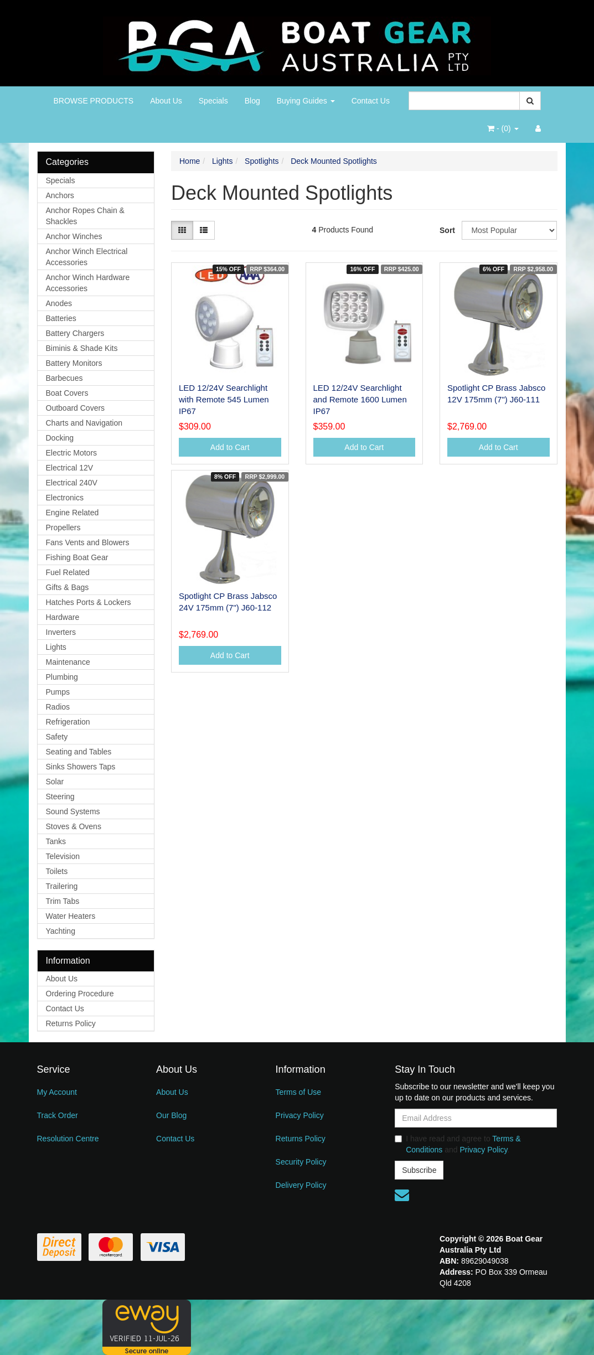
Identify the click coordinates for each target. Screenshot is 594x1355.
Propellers (63, 527)
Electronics (65, 497)
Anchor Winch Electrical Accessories (87, 257)
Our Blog (171, 1115)
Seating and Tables (79, 751)
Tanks (56, 841)
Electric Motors (71, 452)
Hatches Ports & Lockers (88, 602)
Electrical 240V (71, 482)
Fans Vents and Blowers (88, 542)
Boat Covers (67, 393)
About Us (166, 100)
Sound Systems (73, 811)
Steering (60, 796)
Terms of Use (298, 1092)
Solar (55, 781)
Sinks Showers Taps (81, 766)
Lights (56, 647)
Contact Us (371, 100)
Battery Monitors (74, 363)
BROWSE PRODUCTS (94, 100)
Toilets (57, 871)
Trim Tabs (63, 901)
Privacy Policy (300, 1115)
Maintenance (68, 662)
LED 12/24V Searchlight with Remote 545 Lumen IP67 (224, 399)
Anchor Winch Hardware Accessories (88, 283)
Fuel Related (68, 572)
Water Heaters (71, 916)
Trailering (62, 886)
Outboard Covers (75, 408)
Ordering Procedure (80, 993)
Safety (57, 736)
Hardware (63, 617)
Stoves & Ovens (73, 826)
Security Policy (301, 1161)
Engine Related (72, 512)
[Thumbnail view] (182, 230)
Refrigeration (68, 721)
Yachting (60, 931)
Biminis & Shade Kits (82, 348)
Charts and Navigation (84, 422)
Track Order (57, 1115)
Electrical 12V (70, 467)
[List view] (204, 230)
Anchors (60, 195)
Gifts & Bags (67, 587)
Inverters (61, 632)
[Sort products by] (509, 230)
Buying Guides (306, 100)
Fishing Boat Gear (77, 557)
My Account (57, 1092)
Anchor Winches (74, 236)
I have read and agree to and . (458, 1144)
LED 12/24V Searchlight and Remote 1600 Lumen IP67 (360, 399)
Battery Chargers (75, 333)
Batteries (61, 318)
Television (63, 856)
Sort (446, 230)
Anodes (59, 303)
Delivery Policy (301, 1185)
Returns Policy (71, 1023)
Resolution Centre (68, 1138)
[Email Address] (476, 1118)
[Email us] (402, 1195)
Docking (60, 437)
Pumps (58, 691)
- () (502, 128)
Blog (252, 100)
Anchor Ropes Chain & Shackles (85, 216)
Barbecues (64, 378)
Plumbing (62, 677)
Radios (58, 706)
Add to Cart (230, 447)
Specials (213, 100)
